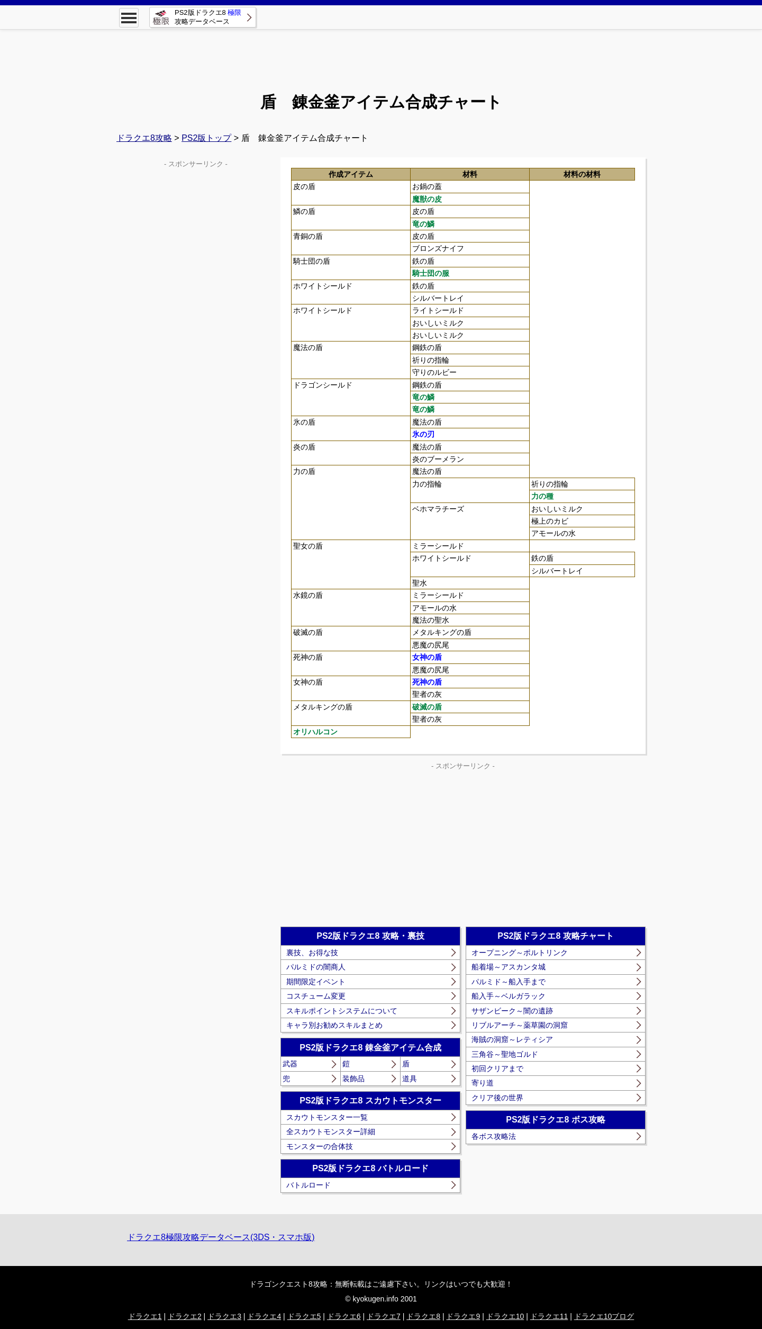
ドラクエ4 (264, 1316)
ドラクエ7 (384, 1316)
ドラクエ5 (304, 1316)
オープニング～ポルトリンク (519, 952)
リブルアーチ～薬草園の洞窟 (519, 1025)
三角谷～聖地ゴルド (504, 1054)
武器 (290, 1063)
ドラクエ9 (463, 1316)
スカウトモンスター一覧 (327, 1117)
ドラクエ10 (505, 1316)
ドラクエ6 (344, 1316)
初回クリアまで (497, 1068)
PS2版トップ (206, 137)
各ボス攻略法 (493, 1136)
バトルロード (308, 1185)
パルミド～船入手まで (508, 981)
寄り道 (482, 1083)
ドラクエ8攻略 (144, 137)
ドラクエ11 (549, 1316)
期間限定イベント (316, 981)
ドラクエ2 (185, 1316)
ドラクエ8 (423, 1316)
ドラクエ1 (145, 1316)
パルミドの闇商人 (316, 967)
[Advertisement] (381, 53)
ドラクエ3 (224, 1316)
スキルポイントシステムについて (341, 1011)
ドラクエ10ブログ (604, 1316)
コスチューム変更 (316, 996)
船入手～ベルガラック (508, 996)
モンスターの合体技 (319, 1146)
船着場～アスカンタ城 (508, 967)
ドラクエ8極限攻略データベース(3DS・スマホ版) (221, 1237)
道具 (409, 1078)
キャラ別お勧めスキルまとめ (334, 1025)
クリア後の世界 (497, 1097)
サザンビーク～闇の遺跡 (512, 1011)
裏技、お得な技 (312, 952)
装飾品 (353, 1078)
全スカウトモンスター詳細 (330, 1131)
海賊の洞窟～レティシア (512, 1039)
